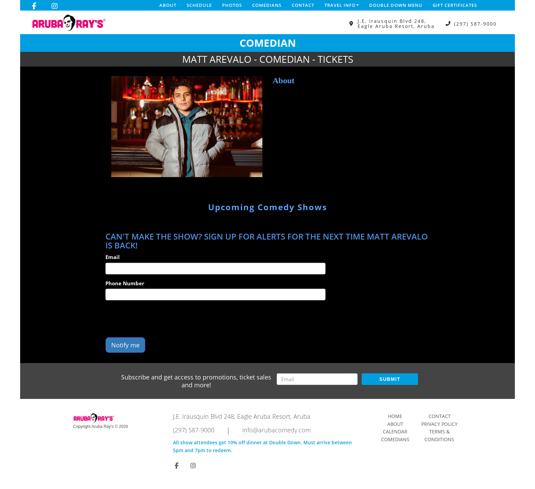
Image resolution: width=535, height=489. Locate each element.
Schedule (199, 5)
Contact (303, 5)
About (167, 5)
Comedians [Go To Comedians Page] (395, 439)
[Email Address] (317, 379)
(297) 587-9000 (475, 23)
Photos (232, 5)
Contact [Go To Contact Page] (440, 416)
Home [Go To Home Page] (395, 416)
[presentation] (157, 318)
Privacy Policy (439, 424)
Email (112, 257)
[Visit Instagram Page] (54, 6)
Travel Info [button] (341, 5)
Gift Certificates (455, 5)
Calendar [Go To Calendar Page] (395, 431)
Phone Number (124, 283)
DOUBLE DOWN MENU (395, 5)
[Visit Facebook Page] (34, 6)
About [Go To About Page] (395, 424)
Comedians (266, 5)
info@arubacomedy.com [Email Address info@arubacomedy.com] (276, 430)
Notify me (125, 345)
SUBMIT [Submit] (389, 379)
